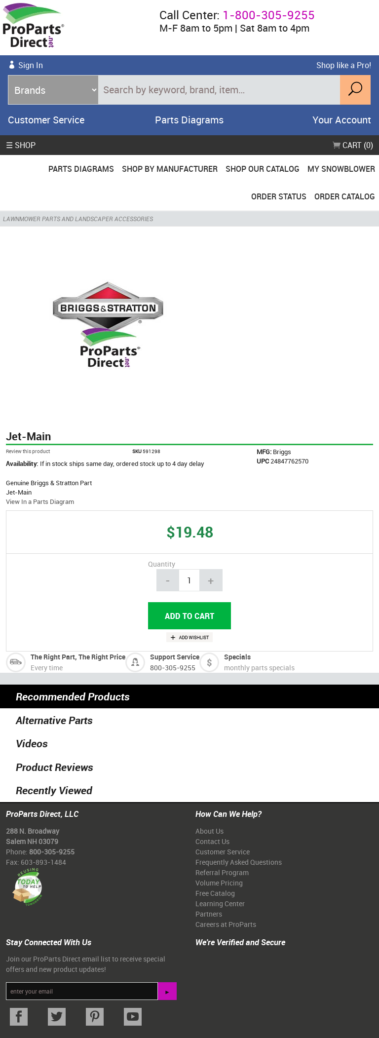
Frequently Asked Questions (238, 862)
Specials (237, 656)
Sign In (30, 65)
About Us (209, 831)
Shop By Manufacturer (170, 168)
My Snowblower (341, 168)
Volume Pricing (219, 882)
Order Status (278, 196)
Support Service (174, 656)
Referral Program (222, 872)
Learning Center (220, 903)
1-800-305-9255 (269, 15)
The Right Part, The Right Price (78, 656)
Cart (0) (353, 145)
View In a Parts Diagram (40, 501)
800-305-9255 (172, 667)
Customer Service (46, 119)
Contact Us (212, 841)
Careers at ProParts (225, 924)
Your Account (341, 119)
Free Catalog (215, 893)
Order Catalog (344, 196)
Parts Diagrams (189, 119)
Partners (208, 914)
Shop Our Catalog (263, 168)
